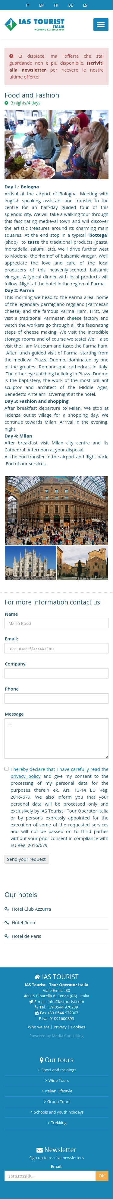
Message (14, 714)
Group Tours (57, 1101)
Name (11, 614)
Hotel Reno (23, 922)
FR (56, 5)
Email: (11, 639)
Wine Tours (57, 1080)
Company (15, 664)
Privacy (60, 1027)
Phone (12, 689)
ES (85, 5)
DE (70, 5)
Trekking (57, 1122)
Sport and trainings (57, 1069)
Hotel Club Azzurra (31, 909)
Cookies (78, 1027)
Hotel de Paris (26, 936)
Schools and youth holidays (57, 1112)
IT (27, 5)
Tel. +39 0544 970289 (56, 1007)
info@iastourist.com (66, 1001)
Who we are (39, 1027)
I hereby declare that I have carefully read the (59, 769)
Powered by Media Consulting (56, 1035)
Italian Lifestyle (57, 1091)
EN (41, 5)
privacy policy (26, 776)
